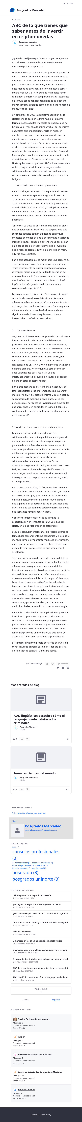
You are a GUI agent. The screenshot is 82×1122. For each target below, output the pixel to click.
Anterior (25, 999)
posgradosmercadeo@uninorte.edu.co (41, 830)
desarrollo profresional (23, 865)
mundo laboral (39, 868)
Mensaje (63, 663)
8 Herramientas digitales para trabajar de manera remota (40, 959)
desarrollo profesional (42, 863)
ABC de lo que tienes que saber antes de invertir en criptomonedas (40, 968)
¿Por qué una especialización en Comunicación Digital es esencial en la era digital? (40, 913)
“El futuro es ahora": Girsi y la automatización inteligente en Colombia (40, 922)
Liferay (48, 1115)
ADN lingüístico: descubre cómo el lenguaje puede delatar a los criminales (39, 719)
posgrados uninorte (36, 879)
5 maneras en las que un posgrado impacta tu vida (37, 940)
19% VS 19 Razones (22, 931)
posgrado (25, 872)
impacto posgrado (21, 868)
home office (41, 865)
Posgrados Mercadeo (28, 42)
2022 (15, 847)
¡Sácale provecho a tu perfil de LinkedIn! (32, 895)
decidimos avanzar (21, 863)
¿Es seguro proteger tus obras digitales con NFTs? (37, 904)
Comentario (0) (34, 663)
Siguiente (56, 999)
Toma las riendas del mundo (35, 773)
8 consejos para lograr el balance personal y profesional (40, 950)
